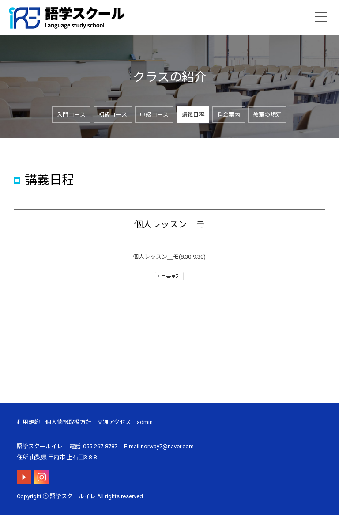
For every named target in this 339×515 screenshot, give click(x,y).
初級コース (112, 114)
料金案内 (228, 114)
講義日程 (192, 114)
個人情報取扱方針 (68, 422)
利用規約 (28, 422)
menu (321, 17)
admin (145, 422)
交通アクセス (114, 422)
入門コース (71, 114)
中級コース (154, 114)
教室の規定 (267, 114)
